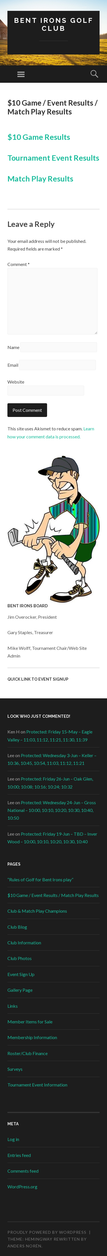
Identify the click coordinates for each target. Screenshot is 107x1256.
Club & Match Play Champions (37, 911)
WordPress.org (22, 1186)
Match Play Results (40, 178)
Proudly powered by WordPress (46, 1232)
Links (12, 1006)
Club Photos (19, 958)
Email (12, 365)
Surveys (15, 1069)
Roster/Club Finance (27, 1053)
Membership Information (32, 1037)
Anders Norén (24, 1245)
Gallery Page (20, 990)
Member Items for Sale (30, 1021)
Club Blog (17, 927)
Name (13, 347)
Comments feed (23, 1171)
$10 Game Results (38, 137)
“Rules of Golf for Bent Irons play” (40, 879)
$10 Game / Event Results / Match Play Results (53, 895)
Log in (13, 1139)
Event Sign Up (21, 974)
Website (15, 381)
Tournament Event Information (37, 1084)
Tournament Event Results (53, 157)
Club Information (24, 942)
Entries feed (19, 1155)
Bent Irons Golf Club (53, 24)
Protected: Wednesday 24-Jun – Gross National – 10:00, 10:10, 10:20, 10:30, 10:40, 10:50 (51, 810)
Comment (18, 264)
